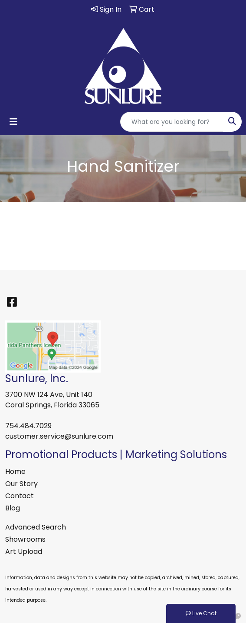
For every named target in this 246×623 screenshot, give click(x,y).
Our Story (21, 484)
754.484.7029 (28, 426)
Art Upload (23, 551)
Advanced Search (35, 527)
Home (15, 471)
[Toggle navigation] (13, 122)
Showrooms (25, 539)
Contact (19, 496)
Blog (12, 508)
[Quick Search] (171, 122)
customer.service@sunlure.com (59, 436)
